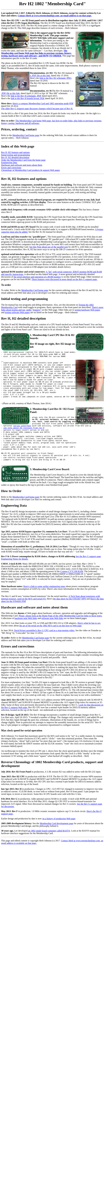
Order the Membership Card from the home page (23, 160)
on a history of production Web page (58, 837)
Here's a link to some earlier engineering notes (44, 604)
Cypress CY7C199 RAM (71, 589)
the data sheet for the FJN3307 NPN (69, 617)
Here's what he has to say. (89, 641)
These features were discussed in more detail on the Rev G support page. (64, 279)
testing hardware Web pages (87, 310)
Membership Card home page (25, 135)
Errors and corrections (11, 167)
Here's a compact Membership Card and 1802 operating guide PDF (43, 103)
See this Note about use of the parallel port (48, 247)
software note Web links (52, 636)
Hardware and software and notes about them (21, 165)
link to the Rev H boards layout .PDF (28, 98)
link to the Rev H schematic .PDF (26, 96)
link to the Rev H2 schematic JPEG (56, 78)
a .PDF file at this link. (40, 75)
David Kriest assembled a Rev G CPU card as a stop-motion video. (44, 648)
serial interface (22, 437)
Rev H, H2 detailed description (15, 157)
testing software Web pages (17, 312)
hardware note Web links (25, 636)
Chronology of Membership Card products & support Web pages (30, 170)
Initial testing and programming (15, 155)
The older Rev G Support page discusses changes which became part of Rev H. (37, 108)
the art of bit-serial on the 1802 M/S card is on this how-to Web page (50, 644)
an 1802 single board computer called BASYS (49, 849)
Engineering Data (9, 162)
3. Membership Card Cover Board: (50, 487)
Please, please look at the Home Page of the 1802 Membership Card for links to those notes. (60, 634)
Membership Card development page (56, 841)
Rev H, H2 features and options (15, 152)
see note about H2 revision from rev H (23, 439)
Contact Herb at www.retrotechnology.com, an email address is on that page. (55, 15)
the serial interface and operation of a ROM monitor (37, 277)
